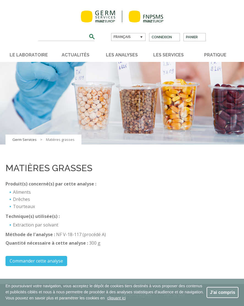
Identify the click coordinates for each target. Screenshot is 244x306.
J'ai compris (222, 292)
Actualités (75, 55)
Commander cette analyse (36, 261)
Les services (168, 55)
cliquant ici (116, 298)
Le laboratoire (29, 55)
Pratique (215, 55)
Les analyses (122, 55)
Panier (192, 37)
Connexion (162, 37)
